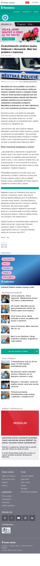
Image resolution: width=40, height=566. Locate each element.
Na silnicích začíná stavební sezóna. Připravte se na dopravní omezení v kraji (23, 374)
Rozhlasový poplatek (29, 492)
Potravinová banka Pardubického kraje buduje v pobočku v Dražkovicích (23, 394)
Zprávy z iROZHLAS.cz (12, 409)
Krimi (6, 264)
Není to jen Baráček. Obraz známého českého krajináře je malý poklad (24, 338)
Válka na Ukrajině (8, 476)
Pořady (6, 273)
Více (31, 24)
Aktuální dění (7, 24)
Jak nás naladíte (27, 476)
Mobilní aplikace (8, 506)
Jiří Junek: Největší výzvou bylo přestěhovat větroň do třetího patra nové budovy (23, 308)
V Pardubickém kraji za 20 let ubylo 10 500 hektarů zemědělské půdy (24, 364)
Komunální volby (8, 479)
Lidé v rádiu (25, 482)
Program (16, 12)
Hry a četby (8, 259)
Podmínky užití (26, 546)
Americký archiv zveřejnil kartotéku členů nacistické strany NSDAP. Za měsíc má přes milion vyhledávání (19, 440)
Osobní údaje (14, 546)
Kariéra (23, 486)
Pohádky (7, 268)
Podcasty (5, 502)
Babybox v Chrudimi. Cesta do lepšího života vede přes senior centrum (25, 384)
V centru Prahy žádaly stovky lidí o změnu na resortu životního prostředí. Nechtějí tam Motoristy (18, 455)
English (4, 548)
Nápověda (25, 479)
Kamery (36, 12)
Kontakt (24, 489)
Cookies (5, 546)
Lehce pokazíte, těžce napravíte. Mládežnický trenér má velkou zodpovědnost (24, 298)
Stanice (5, 482)
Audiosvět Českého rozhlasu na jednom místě (17, 287)
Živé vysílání (8, 277)
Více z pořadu (9, 359)
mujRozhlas (6, 253)
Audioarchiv (26, 12)
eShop (4, 486)
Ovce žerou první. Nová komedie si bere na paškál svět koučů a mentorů (25, 318)
